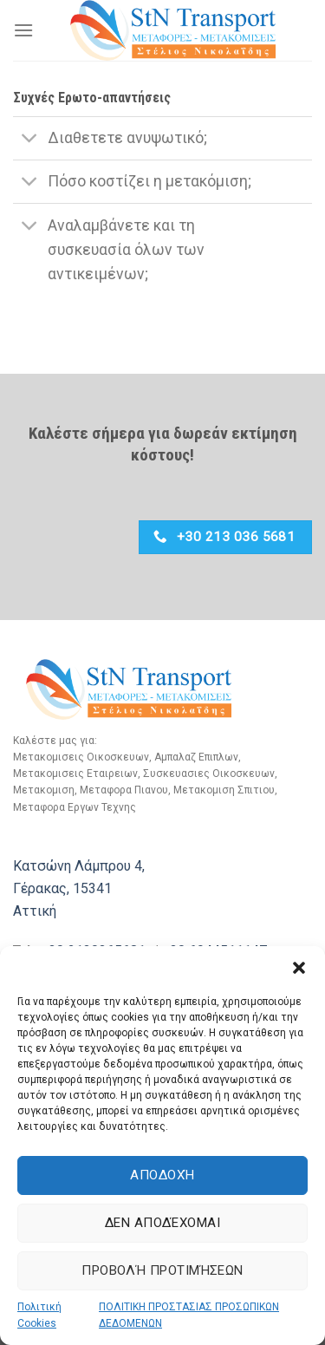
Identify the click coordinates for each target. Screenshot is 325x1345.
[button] (299, 967)
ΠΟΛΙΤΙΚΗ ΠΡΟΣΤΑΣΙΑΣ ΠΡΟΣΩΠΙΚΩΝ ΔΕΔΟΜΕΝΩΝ (189, 1315)
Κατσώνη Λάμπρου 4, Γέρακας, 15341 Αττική (79, 888)
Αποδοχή (162, 1175)
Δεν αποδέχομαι (162, 1223)
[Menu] (23, 30)
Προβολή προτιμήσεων (162, 1270)
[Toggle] (30, 140)
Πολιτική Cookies (39, 1315)
